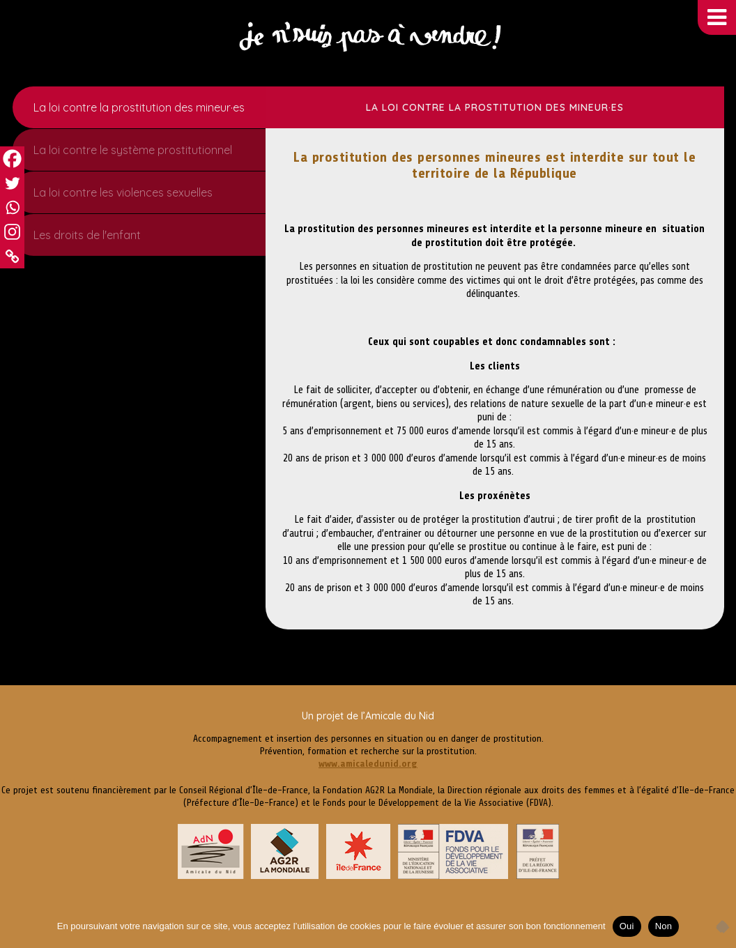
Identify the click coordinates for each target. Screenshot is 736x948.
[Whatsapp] (12, 207)
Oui (627, 926)
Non (664, 926)
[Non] (719, 926)
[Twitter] (12, 183)
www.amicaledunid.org (368, 763)
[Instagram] (12, 232)
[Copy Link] (12, 256)
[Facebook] (12, 158)
